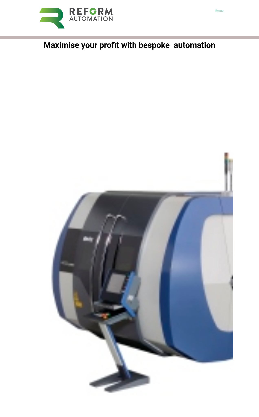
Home (219, 10)
